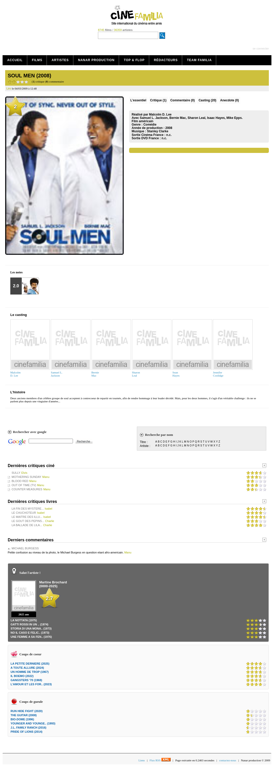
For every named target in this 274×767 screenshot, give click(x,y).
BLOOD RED (20, 481)
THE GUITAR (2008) (24, 715)
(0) (182, 100)
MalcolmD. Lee (15, 374)
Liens (141, 760)
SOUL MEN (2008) (29, 75)
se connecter (261, 48)
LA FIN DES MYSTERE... (28, 508)
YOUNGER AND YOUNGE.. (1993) (33, 723)
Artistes (60, 60)
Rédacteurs (166, 60)
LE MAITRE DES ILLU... (27, 516)
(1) (158, 100)
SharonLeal (136, 374)
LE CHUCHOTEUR (24, 512)
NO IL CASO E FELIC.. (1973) (30, 632)
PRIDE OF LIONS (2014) (26, 731)
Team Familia (199, 60)
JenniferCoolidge (218, 374)
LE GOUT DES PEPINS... (28, 521)
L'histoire (17, 392)
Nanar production (96, 60)
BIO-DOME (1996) (22, 719)
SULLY (16, 472)
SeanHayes (176, 374)
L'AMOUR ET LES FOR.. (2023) (31, 684)
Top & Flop (134, 60)
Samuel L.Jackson (56, 374)
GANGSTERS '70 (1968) (26, 680)
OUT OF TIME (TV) (24, 485)
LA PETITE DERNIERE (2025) (30, 663)
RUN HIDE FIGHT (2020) (27, 711)
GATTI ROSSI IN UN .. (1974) (29, 624)
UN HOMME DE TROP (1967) (30, 671)
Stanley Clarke (157, 131)
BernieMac (95, 374)
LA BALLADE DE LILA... (27, 525)
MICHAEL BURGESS (25, 548)
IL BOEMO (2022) (22, 676)
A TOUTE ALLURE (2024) (27, 667)
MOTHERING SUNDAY (26, 476)
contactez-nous (227, 760)
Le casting (18, 315)
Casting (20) (207, 100)
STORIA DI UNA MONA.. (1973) (31, 628)
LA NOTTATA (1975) (24, 620)
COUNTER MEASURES (27, 489)
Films (37, 60)
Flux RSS (160, 760)
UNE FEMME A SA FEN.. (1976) (31, 636)
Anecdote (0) (229, 100)
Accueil (15, 60)
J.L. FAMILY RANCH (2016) (28, 727)
